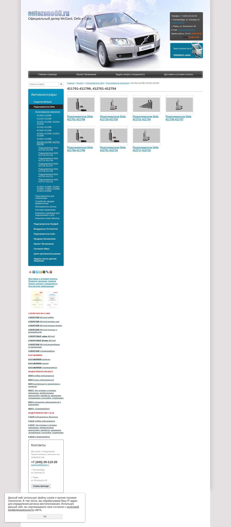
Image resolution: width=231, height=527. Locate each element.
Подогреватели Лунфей (46, 224)
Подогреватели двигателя (47, 112)
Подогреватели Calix (44, 234)
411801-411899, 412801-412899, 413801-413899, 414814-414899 (48, 189)
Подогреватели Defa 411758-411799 (48, 170)
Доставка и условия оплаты (178, 74)
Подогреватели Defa (44, 107)
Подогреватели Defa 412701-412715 (48, 175)
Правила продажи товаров (42, 281)
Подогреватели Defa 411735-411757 (48, 165)
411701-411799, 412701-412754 (48, 143)
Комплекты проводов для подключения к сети (47, 214)
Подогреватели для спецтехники (44, 197)
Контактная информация (41, 286)
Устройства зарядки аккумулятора (44, 202)
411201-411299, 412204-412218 (48, 123)
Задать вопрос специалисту (130, 74)
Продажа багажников (45, 239)
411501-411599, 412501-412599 (48, 135)
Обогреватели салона (45, 207)
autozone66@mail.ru (187, 30)
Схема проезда (41, 486)
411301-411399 (44, 127)
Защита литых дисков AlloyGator (45, 259)
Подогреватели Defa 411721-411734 (48, 159)
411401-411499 (44, 130)
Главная (70, 83)
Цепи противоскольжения (47, 254)
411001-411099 (44, 115)
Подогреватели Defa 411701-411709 (48, 149)
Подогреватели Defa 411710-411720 (48, 154)
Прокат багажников (86, 74)
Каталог (80, 83)
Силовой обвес (42, 249)
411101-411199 (44, 119)
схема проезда (177, 22)
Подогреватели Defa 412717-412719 (48, 180)
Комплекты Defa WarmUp (47, 218)
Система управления (45, 210)
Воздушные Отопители (46, 229)
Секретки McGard (42, 102)
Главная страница (47, 74)
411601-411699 (44, 139)
